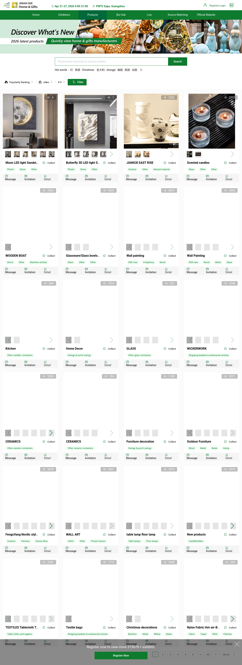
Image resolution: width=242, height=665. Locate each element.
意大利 (101, 69)
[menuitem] (36, 15)
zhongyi (111, 69)
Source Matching (178, 14)
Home (36, 14)
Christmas (88, 69)
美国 (77, 69)
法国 (134, 69)
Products (92, 14)
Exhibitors (64, 14)
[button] (51, 433)
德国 (120, 69)
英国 (127, 69)
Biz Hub (121, 14)
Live (149, 14)
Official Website (206, 14)
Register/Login (217, 5)
